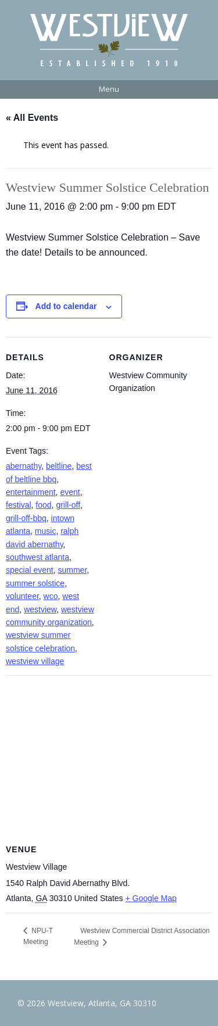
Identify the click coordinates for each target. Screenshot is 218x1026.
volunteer (22, 596)
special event (29, 570)
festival (18, 505)
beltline (59, 466)
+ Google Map (151, 898)
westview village (35, 661)
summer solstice (35, 583)
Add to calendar (66, 306)
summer (72, 570)
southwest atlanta (37, 557)
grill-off (68, 505)
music (45, 531)
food (43, 505)
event (70, 492)
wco (51, 596)
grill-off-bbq (26, 518)
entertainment (31, 492)
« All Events (32, 118)
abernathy (23, 466)
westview (40, 609)
